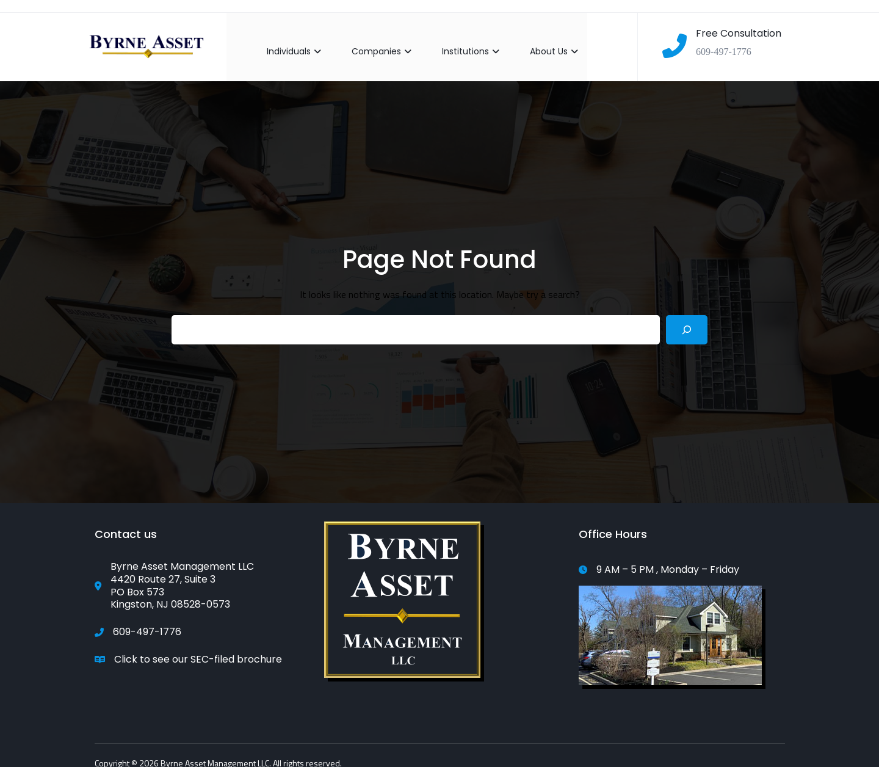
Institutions (461, 41)
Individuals (284, 41)
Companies (372, 41)
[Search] (686, 320)
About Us (544, 41)
